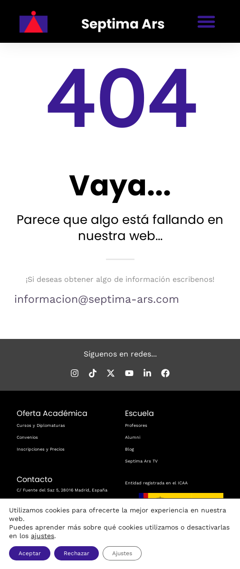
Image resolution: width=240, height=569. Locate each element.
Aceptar (30, 553)
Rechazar (76, 553)
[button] (206, 21)
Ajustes (122, 553)
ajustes (42, 536)
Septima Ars (123, 24)
